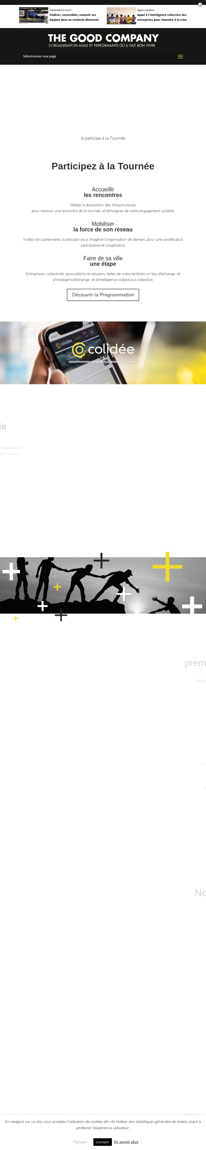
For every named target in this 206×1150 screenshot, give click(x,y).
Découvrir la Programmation (155, 294)
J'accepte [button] (102, 1142)
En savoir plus (126, 1141)
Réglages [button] (80, 1141)
